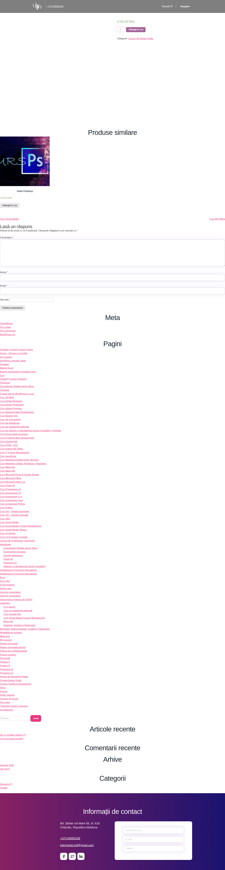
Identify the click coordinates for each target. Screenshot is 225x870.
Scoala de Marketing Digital (14, 676)
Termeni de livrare (9, 699)
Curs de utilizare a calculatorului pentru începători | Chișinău (30, 430)
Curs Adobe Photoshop (12, 405)
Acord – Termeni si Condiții (13, 353)
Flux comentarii (7, 331)
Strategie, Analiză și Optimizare (19, 625)
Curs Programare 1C (10, 489)
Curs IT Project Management (14, 452)
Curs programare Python (12, 504)
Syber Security (7, 695)
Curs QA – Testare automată (14, 511)
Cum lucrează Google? (12, 738)
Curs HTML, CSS (9, 445)
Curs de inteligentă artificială (14, 427)
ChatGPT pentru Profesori (13, 379)
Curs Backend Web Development (17, 412)
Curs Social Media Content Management (20, 526)
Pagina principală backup (13, 647)
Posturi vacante (8, 655)
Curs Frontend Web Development (17, 438)
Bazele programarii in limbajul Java (18, 372)
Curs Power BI (7, 485)
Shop (2, 688)
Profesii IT (5, 662)
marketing (5, 603)
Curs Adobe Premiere (11, 408)
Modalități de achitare (11, 632)
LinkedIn (81, 856)
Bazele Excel (6, 368)
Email (3, 286)
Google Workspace (13, 555)
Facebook (63, 856)
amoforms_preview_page (13, 360)
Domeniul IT (6, 784)
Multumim (5, 636)
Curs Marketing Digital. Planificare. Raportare (23, 463)
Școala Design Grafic (11, 680)
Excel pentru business (14, 552)
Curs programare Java (11, 500)
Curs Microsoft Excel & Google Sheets (19, 474)
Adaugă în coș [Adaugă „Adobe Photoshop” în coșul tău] (9, 205)
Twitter (72, 856)
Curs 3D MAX (7, 397)
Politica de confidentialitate (13, 651)
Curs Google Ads (8, 441)
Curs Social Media (9, 219)
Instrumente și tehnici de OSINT (16, 599)
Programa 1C (10, 563)
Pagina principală (9, 643)
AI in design (6, 357)
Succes (3, 691)
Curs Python (6, 507)
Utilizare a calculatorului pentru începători (24, 566)
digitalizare (5, 544)
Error (2, 577)
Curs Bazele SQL (9, 416)
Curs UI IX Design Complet (14, 537)
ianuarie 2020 (7, 765)
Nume (4, 272)
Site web (4, 299)
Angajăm (185, 6)
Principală (5, 658)
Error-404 (5, 581)
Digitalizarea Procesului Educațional (18, 570)
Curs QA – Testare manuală (14, 515)
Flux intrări (5, 327)
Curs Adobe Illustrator (11, 401)
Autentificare (6, 323)
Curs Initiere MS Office (11, 449)
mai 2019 (4, 769)
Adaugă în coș (135, 29)
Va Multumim (6, 710)
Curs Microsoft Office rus (12, 482)
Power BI (8, 559)
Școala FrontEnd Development (15, 684)
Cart (2, 375)
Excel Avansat (7, 585)
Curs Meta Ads (7, 467)
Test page (5, 702)
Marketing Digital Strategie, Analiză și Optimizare (25, 629)
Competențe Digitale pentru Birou (17, 386)
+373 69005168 (55, 6)
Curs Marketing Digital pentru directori (19, 460)
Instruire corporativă (10, 592)
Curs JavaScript (8, 456)
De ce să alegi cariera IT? (13, 735)
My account (6, 640)
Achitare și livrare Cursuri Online (16, 349)
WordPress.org (7, 334)
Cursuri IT (167, 6)
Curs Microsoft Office (10, 478)
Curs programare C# (10, 493)
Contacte (4, 390)
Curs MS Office (217, 219)
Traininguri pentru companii (14, 706)
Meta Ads (8, 621)
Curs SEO (5, 519)
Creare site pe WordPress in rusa (17, 394)
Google (3, 788)
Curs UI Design (7, 533)
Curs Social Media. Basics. (13, 530)
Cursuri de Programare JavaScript (17, 541)
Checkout (5, 383)
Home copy (6, 588)
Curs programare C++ (11, 496)
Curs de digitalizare (10, 423)
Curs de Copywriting (10, 419)
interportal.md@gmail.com (77, 845)
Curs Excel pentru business (14, 434)
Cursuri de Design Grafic (140, 38)
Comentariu (6, 237)
